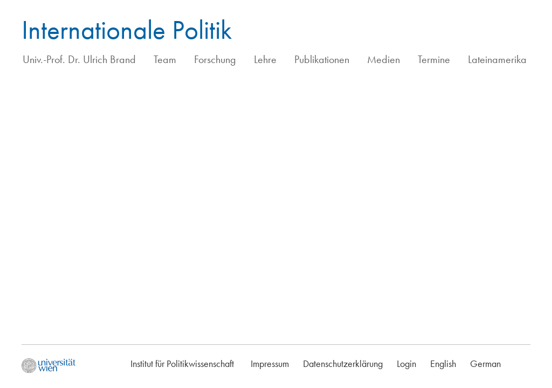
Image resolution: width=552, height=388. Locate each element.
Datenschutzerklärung (343, 363)
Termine (434, 59)
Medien (383, 59)
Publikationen (321, 59)
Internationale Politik (127, 29)
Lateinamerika (497, 59)
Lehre (265, 59)
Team (165, 59)
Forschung (215, 59)
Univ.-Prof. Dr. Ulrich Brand (79, 59)
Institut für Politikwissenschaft (182, 363)
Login (406, 363)
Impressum (270, 363)
